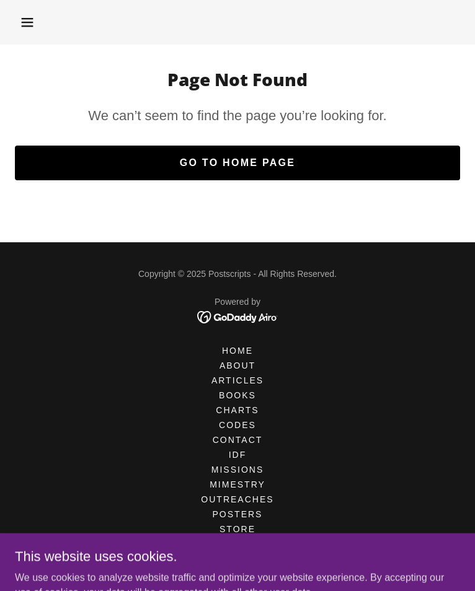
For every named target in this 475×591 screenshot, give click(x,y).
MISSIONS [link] (237, 470)
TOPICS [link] (237, 544)
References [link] (237, 559)
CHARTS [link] (237, 410)
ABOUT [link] (237, 365)
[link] (237, 316)
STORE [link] (237, 529)
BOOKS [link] (237, 395)
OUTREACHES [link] (237, 499)
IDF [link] (238, 455)
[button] (27, 22)
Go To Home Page (238, 162)
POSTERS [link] (238, 514)
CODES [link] (237, 425)
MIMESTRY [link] (237, 484)
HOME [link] (237, 351)
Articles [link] (237, 380)
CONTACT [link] (238, 440)
